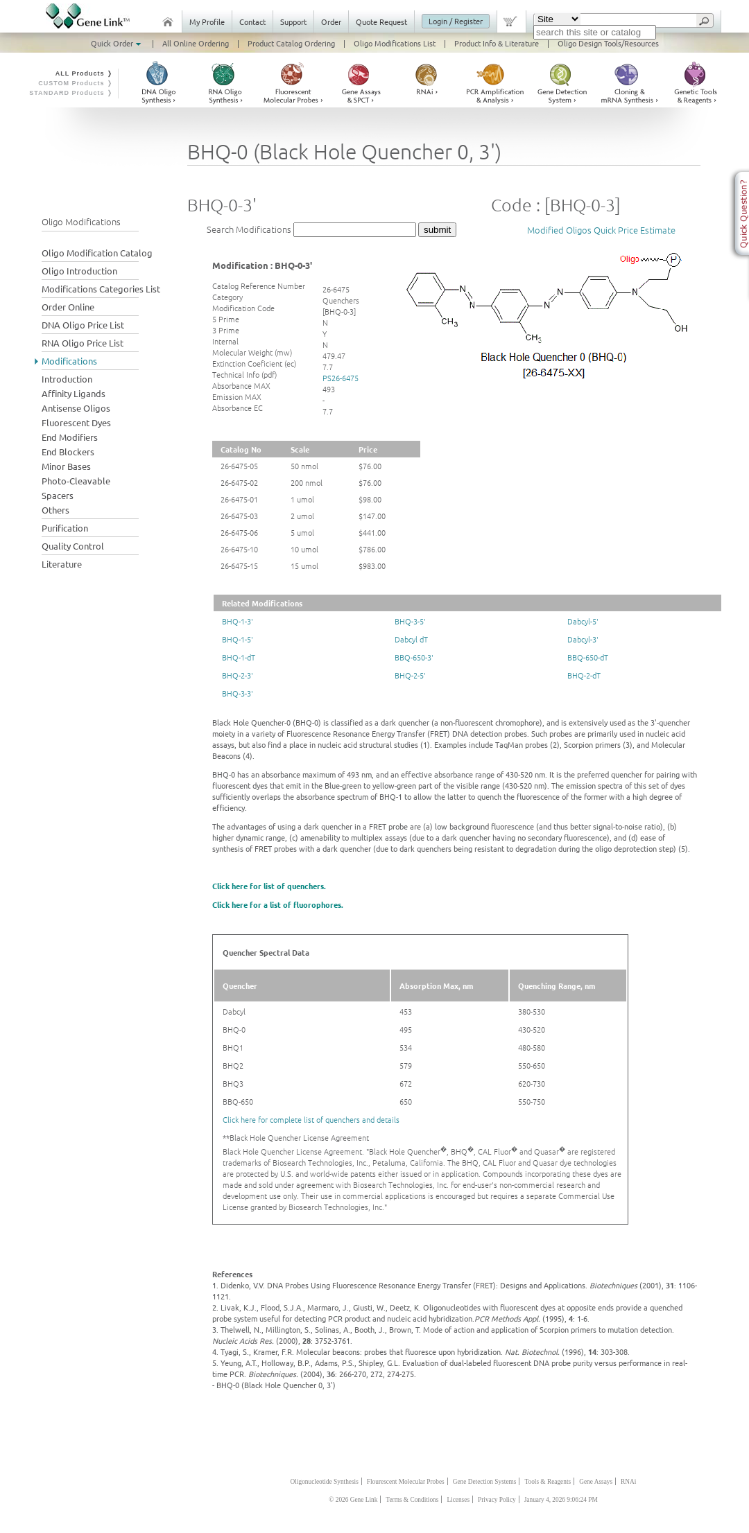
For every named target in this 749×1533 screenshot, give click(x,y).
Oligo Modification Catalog (97, 253)
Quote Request (381, 21)
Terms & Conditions (412, 1499)
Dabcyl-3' (583, 639)
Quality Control (73, 546)
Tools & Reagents (547, 1481)
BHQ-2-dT (584, 675)
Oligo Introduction (79, 271)
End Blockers (68, 451)
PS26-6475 (340, 377)
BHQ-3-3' (237, 693)
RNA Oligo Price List (82, 343)
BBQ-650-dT (587, 657)
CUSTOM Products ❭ (75, 83)
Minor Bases (66, 466)
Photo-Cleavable (76, 481)
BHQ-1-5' (237, 639)
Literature (62, 564)
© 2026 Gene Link (353, 1499)
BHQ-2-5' (410, 675)
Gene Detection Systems (485, 1481)
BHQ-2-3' (237, 675)
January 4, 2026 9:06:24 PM (561, 1499)
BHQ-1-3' (237, 621)
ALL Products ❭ (84, 73)
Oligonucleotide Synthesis (325, 1481)
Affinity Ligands (73, 393)
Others (55, 510)
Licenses (458, 1499)
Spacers (58, 495)
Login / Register (456, 20)
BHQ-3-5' (410, 621)
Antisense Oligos (76, 408)
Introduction (67, 379)
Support (293, 21)
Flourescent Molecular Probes (406, 1481)
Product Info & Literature (496, 43)
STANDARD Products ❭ (71, 92)
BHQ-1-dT (238, 657)
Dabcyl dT (411, 639)
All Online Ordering (195, 43)
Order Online (68, 307)
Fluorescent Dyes (76, 422)
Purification (65, 528)
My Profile (207, 21)
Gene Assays (595, 1481)
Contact (252, 21)
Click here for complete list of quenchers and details (311, 1119)
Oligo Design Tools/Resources (608, 43)
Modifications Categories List (101, 289)
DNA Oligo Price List (83, 325)
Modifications (69, 361)
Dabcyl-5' (583, 621)
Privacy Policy (497, 1499)
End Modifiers (70, 437)
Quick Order (117, 43)
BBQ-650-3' (414, 657)
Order (331, 21)
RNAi (628, 1481)
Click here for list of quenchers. (269, 885)
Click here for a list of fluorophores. (277, 904)
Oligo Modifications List (395, 43)
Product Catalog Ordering (291, 43)
